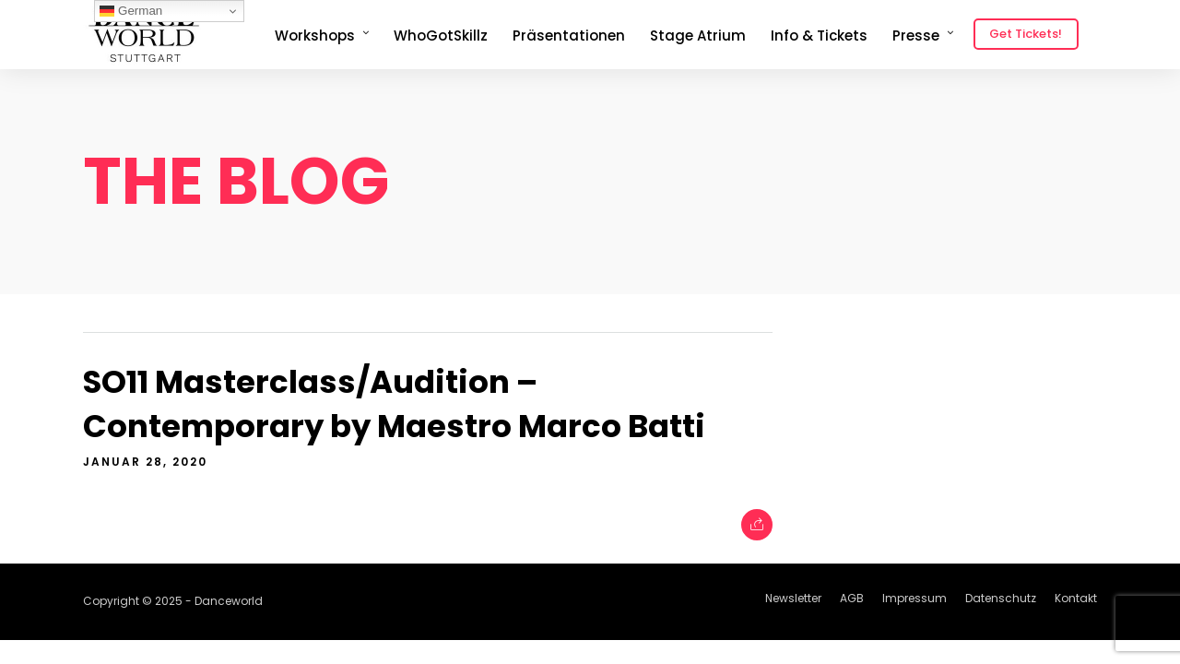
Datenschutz (1000, 598)
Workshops (315, 35)
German (131, 11)
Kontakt (1076, 598)
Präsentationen (569, 35)
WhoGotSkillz (441, 35)
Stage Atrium (698, 35)
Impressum (914, 598)
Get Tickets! (1025, 33)
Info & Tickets (819, 35)
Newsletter (793, 598)
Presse (915, 35)
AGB (852, 598)
